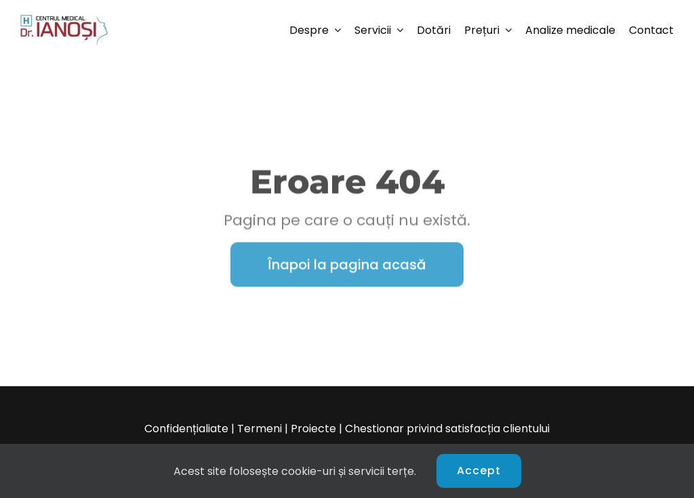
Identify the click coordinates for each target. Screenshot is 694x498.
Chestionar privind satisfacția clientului (447, 428)
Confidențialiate (186, 428)
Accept (479, 470)
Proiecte (313, 428)
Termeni (259, 428)
